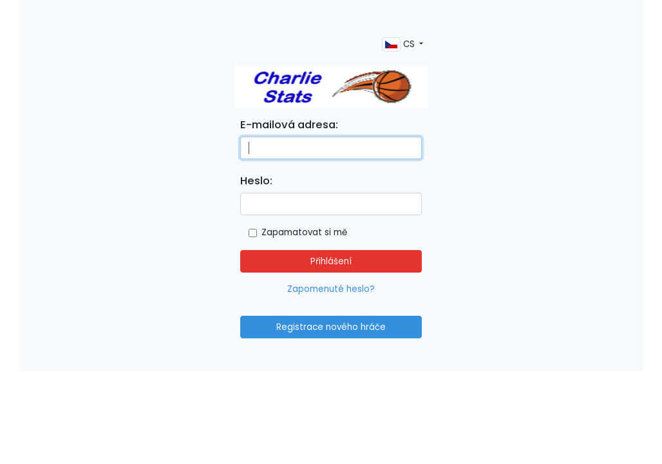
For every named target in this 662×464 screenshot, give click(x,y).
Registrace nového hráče (331, 327)
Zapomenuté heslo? (331, 289)
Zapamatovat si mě (304, 232)
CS (399, 44)
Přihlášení (331, 261)
